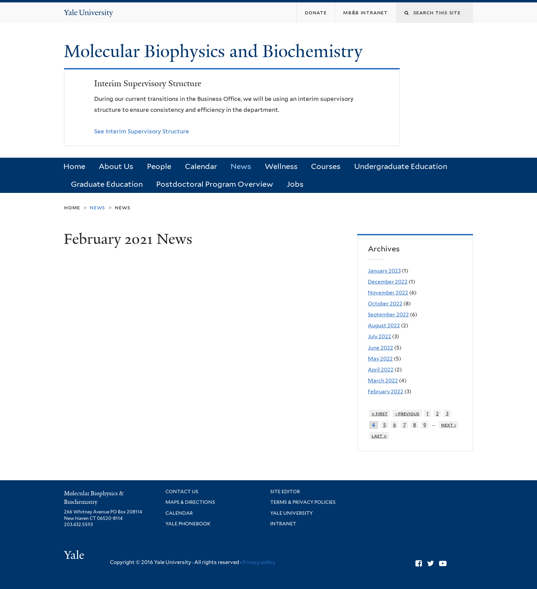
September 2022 (388, 314)
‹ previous (407, 413)
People (159, 166)
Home (74, 166)
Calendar (201, 166)
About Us (116, 166)
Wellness (281, 166)
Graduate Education (107, 184)
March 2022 (383, 380)
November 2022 (388, 292)
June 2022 (380, 347)
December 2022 (388, 281)
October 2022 (385, 303)
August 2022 (384, 325)
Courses (325, 166)
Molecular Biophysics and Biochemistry (215, 51)
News (240, 166)
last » (379, 436)
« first (380, 413)
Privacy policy (258, 562)
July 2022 (379, 336)
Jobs (295, 184)
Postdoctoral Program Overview (214, 184)
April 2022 (381, 369)
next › (448, 425)
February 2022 (385, 391)
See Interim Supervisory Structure (141, 131)
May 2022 (380, 358)
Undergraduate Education (400, 166)
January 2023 (384, 270)
